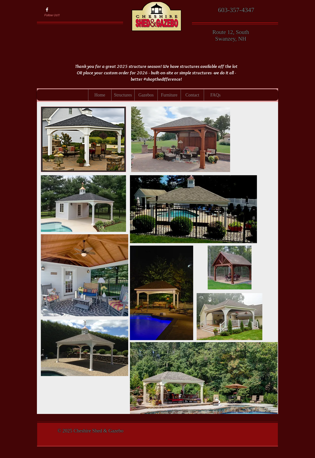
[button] (122, 95)
